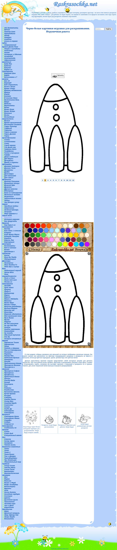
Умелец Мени (9, 468)
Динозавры (9, 174)
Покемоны (8, 359)
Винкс (6, 107)
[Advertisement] (57, 53)
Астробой (8, 56)
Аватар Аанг (9, 32)
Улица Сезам (9, 466)
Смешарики (9, 411)
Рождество (9, 390)
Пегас (6, 346)
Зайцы (7, 200)
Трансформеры (10, 458)
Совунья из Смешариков (8, 425)
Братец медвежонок (12, 90)
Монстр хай (9, 310)
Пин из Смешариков (12, 350)
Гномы (7, 140)
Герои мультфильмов (9, 137)
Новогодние (9, 331)
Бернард (7, 83)
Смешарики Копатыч (8, 413)
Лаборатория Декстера (9, 260)
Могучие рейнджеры (12, 306)
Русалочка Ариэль (11, 392)
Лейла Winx (9, 272)
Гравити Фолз (10, 149)
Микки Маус (9, 303)
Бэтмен (7, 96)
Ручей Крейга (9, 394)
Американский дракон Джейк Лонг (10, 46)
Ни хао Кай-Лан (10, 325)
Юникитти (9, 519)
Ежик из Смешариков (13, 193)
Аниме (7, 52)
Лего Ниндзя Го (10, 265)
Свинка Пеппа (10, 399)
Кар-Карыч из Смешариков (8, 226)
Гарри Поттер (10, 126)
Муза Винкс (9, 318)
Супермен (8, 443)
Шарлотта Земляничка (8, 508)
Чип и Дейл (9, 505)
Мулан (7, 320)
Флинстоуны (9, 486)
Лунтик (7, 289)
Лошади (7, 286)
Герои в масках (10, 132)
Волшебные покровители (8, 118)
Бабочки (7, 66)
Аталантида (9, 58)
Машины (7, 301)
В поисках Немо (10, 98)
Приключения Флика (12, 363)
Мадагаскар (9, 293)
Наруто (7, 322)
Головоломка (9, 142)
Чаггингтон (9, 502)
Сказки (7, 407)
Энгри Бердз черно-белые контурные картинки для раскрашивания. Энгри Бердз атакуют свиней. (31, 421)
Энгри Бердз (9, 517)
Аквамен (7, 37)
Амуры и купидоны (12, 49)
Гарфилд (8, 128)
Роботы (7, 388)
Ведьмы (7, 104)
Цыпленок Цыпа (11, 500)
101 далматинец (11, 28)
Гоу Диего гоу (10, 147)
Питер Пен (8, 356)
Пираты (7, 354)
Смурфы (7, 420)
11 (70, 180)
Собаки (7, 422)
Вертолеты (9, 105)
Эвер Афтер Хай (11, 515)
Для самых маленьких (7, 178)
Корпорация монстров (8, 243)
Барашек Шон (10, 73)
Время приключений (12, 123)
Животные (9, 196)
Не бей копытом (11, 323)
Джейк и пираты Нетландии (10, 163)
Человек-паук (9, 504)
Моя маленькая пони (12, 316)
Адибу (6, 35)
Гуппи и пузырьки (11, 153)
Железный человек (12, 195)
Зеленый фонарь (11, 210)
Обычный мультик (12, 335)
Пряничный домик (11, 377)
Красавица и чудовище (8, 252)
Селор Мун (8, 401)
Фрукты (7, 488)
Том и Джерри (10, 456)
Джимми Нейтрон (11, 166)
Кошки (7, 250)
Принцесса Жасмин (12, 365)
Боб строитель (11, 85)
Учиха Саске (9, 469)
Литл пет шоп (10, 280)
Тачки (6, 450)
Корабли (7, 238)
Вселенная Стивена (12, 124)
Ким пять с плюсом (12, 231)
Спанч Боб (8, 433)
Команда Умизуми (11, 236)
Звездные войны (11, 206)
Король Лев (9, 240)
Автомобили (9, 33)
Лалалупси (8, 263)
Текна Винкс (9, 454)
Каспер (7, 229)
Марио (7, 295)
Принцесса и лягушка (8, 368)
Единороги (8, 191)
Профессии (9, 375)
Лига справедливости (9, 275)
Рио (5, 386)
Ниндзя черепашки (12, 329)
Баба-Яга (8, 64)
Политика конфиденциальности (59, 548)
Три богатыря (10, 460)
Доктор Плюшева (11, 181)
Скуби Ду (8, 409)
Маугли (7, 297)
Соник (6, 431)
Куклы (6, 255)
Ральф (7, 382)
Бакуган (7, 68)
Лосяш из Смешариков (7, 283)
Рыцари (7, 395)
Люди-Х (7, 291)
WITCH (7, 30)
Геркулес (8, 130)
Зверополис (9, 208)
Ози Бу (7, 337)
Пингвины (8, 352)
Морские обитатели (13, 314)
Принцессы (9, 373)
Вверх (6, 102)
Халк (6, 490)
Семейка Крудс (10, 403)
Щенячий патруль (12, 513)
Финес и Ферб (10, 483)
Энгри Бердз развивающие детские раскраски (84, 421)
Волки (6, 115)
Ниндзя (7, 327)
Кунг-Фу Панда (10, 257)
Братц (7, 92)
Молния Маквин (10, 308)
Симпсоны (8, 405)
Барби (6, 75)
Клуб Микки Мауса (11, 234)
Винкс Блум (9, 109)
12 (73, 180)
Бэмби (7, 94)
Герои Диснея (10, 134)
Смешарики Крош (11, 416)
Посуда (7, 361)
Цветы (7, 498)
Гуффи (7, 155)
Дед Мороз (8, 159)
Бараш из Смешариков (7, 70)
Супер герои (9, 441)
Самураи (7, 397)
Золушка (7, 212)
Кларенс (7, 232)
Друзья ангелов (10, 189)
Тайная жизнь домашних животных (11, 446)
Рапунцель (8, 384)
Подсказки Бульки (11, 358)
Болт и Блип (9, 87)
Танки (6, 449)
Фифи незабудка (11, 485)
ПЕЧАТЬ (58, 76)
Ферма (7, 479)
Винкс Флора (9, 111)
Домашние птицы (12, 183)
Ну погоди (8, 333)
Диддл (7, 172)
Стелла (7, 439)
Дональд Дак (9, 185)
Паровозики (9, 344)
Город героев (9, 145)
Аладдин (7, 39)
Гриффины (9, 151)
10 (67, 180)
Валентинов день (11, 100)
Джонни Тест (10, 168)
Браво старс (9, 88)
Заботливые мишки (12, 198)
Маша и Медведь (11, 299)
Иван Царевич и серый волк (9, 214)
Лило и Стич (9, 278)
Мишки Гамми (10, 305)
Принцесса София (11, 371)
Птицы (7, 378)
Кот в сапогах (10, 248)
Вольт (7, 121)
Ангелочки (8, 51)
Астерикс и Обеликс (13, 54)
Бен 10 (7, 81)
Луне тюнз (9, 287)
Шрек (6, 511)
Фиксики (7, 481)
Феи (5, 477)
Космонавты (9, 246)
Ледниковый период (12, 270)
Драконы (8, 187)
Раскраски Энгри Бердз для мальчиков (49, 421)
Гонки (6, 143)
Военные (8, 113)
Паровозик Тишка (11, 342)
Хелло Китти (10, 492)
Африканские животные (8, 61)
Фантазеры (9, 471)
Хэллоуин (8, 496)
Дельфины (8, 160)
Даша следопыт (11, 157)
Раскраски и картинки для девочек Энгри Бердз (66, 421)
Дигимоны (8, 170)
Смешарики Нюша (11, 418)
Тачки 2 (7, 452)
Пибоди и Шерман (11, 348)
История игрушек (11, 219)
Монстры (8, 312)
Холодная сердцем (12, 494)
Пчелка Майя (9, 380)
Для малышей (10, 176)
